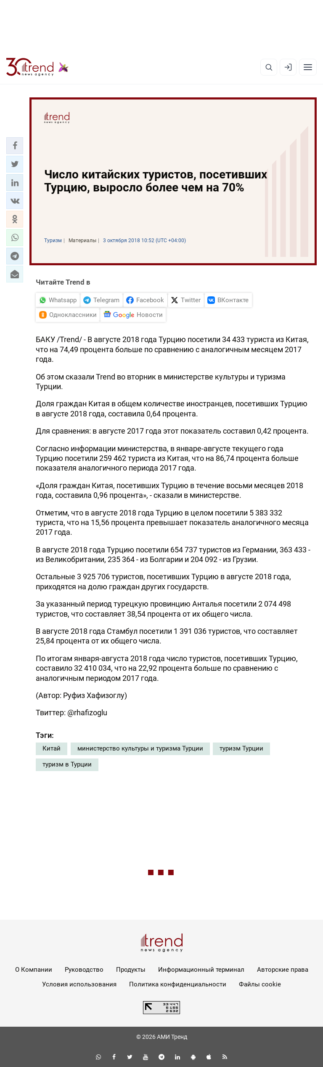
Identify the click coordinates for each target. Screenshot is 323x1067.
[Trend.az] (37, 67)
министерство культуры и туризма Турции (140, 748)
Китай (51, 748)
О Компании (33, 969)
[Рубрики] (308, 67)
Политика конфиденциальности (177, 984)
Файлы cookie (260, 984)
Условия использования (79, 984)
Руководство (84, 969)
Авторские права (282, 969)
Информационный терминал (201, 969)
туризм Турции (241, 748)
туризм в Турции (67, 764)
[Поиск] (268, 67)
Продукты (131, 969)
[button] (15, 145)
